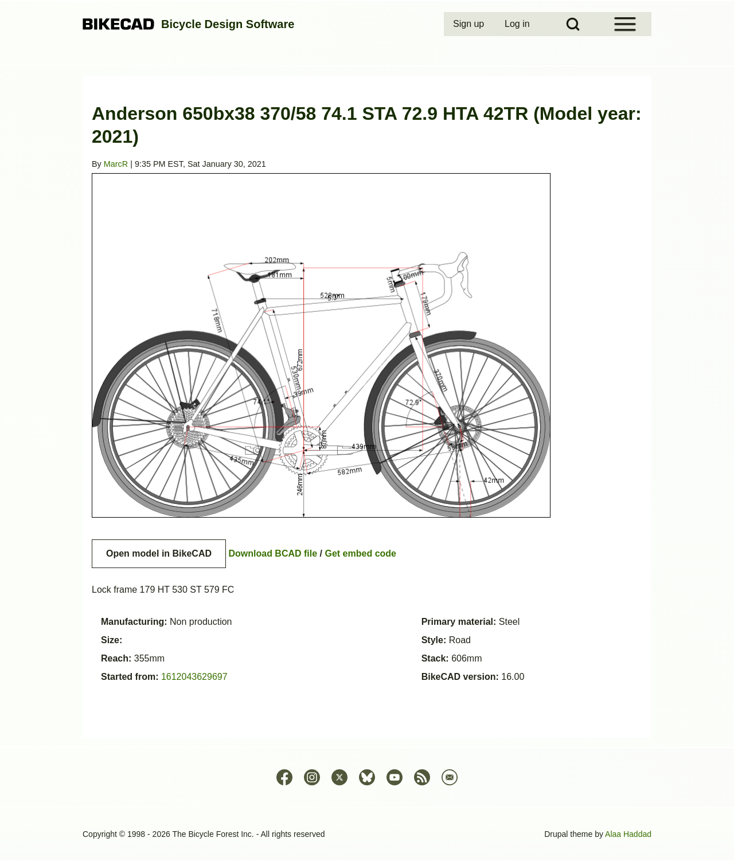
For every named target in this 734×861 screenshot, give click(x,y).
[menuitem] (469, 24)
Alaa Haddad (628, 834)
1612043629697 (194, 677)
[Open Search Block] (573, 24)
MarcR (116, 164)
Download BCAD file (272, 553)
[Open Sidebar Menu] (625, 24)
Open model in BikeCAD (159, 553)
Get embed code (360, 553)
